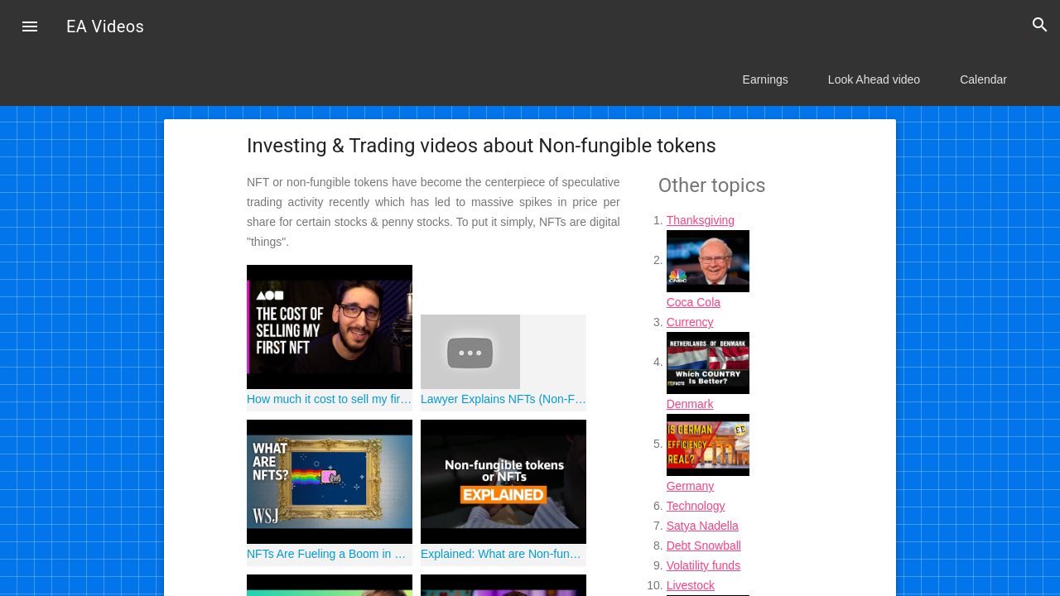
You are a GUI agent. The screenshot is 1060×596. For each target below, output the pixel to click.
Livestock (691, 585)
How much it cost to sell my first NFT (329, 399)
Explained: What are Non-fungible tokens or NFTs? (503, 553)
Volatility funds (704, 565)
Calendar (983, 79)
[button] (30, 28)
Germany (691, 486)
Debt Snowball (704, 545)
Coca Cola (693, 302)
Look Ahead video (874, 79)
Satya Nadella (703, 525)
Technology (696, 505)
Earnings (765, 79)
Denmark (690, 404)
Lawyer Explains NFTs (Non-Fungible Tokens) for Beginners (503, 399)
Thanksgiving (701, 220)
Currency (690, 322)
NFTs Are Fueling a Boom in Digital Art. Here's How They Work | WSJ (329, 553)
